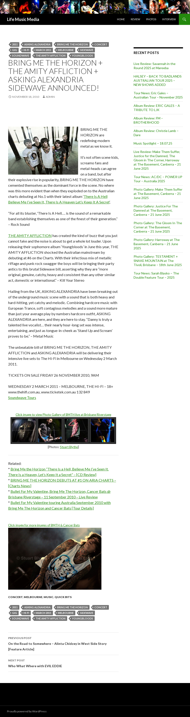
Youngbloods (82, 55)
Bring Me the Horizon (72, 44)
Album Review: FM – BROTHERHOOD (148, 120)
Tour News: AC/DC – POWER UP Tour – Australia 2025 (158, 179)
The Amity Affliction (51, 55)
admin (50, 96)
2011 (15, 44)
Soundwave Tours (22, 397)
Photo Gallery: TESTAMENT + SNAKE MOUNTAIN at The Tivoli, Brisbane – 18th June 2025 (158, 260)
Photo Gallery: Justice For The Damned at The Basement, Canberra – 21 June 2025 (156, 210)
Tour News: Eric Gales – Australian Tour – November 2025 (158, 95)
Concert (100, 44)
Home (121, 19)
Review (135, 19)
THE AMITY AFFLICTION (30, 235)
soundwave (20, 55)
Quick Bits (63, 597)
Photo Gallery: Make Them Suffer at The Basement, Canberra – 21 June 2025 (158, 193)
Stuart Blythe (69, 447)
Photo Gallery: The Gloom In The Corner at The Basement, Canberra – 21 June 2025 (158, 227)
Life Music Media (23, 19)
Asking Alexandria (37, 44)
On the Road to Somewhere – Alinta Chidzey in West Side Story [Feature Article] (63, 643)
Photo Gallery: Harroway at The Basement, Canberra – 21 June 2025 (157, 244)
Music (48, 597)
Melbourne (66, 49)
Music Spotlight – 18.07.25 (153, 143)
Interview (169, 19)
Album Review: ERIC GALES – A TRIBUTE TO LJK (157, 108)
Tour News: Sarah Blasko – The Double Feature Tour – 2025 (156, 275)
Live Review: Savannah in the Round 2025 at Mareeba (155, 66)
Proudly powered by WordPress (27, 711)
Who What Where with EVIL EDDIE (63, 663)
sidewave (86, 49)
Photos (151, 19)
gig (14, 49)
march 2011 (43, 49)
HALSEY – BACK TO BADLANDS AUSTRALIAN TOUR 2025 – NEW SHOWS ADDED (158, 80)
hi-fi (26, 49)
